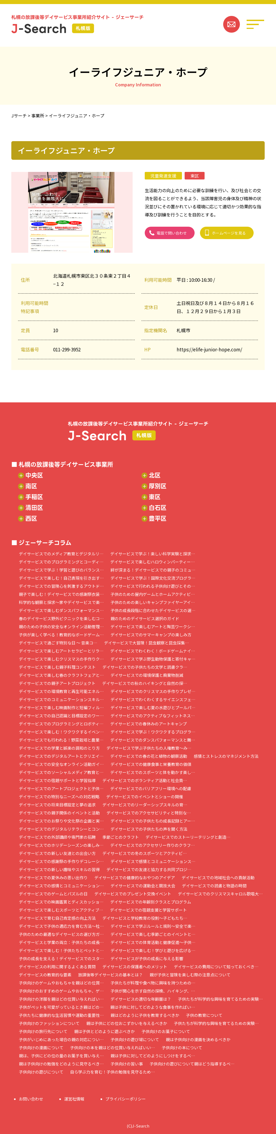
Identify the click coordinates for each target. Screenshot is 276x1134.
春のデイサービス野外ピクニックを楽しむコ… (61, 618)
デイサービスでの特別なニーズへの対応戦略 (59, 796)
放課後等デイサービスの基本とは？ (110, 974)
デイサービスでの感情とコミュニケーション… (61, 885)
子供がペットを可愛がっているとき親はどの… (61, 1007)
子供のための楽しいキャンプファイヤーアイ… (153, 602)
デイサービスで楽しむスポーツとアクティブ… (61, 910)
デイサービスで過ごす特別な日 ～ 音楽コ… (58, 643)
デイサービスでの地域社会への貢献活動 (218, 877)
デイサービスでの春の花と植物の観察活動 (148, 756)
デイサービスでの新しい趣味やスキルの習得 (59, 869)
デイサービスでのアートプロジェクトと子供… (61, 788)
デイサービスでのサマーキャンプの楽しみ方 (151, 634)
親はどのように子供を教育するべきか (145, 1015)
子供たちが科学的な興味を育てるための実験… (220, 999)
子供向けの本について (182, 1047)
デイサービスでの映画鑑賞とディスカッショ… (61, 902)
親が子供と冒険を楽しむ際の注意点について (190, 974)
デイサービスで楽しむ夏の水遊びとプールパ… (153, 707)
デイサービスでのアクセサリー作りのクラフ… (152, 845)
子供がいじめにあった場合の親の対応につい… (61, 1039)
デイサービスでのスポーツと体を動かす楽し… (152, 772)
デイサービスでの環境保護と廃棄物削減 (147, 675)
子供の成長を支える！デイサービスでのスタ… (61, 958)
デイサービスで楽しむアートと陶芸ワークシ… (153, 626)
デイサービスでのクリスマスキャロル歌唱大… (220, 894)
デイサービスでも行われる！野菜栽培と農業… (61, 740)
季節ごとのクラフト (120, 837)
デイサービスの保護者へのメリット (134, 966)
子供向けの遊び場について (135, 1039)
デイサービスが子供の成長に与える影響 (147, 958)
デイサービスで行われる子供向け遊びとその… (153, 586)
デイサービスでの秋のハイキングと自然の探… (144, 683)
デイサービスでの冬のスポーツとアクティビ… (144, 853)
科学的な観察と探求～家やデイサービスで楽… (61, 602)
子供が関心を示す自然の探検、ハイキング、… (153, 991)
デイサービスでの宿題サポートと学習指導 (57, 780)
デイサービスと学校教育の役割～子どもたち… (144, 918)
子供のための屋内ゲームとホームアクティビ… (153, 594)
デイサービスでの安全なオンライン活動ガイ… (61, 764)
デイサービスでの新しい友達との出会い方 (57, 853)
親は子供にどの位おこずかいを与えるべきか (126, 1023)
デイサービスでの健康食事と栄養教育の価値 (151, 764)
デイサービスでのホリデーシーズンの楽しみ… (61, 845)
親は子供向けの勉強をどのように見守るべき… (61, 1064)
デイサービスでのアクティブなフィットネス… (153, 715)
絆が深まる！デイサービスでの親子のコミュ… (153, 570)
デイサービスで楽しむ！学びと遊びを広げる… (153, 950)
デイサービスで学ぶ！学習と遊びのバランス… (61, 570)
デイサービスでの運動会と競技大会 (143, 885)
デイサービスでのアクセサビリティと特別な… (148, 813)
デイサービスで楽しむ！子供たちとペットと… (61, 950)
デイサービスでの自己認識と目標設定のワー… (61, 715)
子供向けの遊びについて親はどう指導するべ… (192, 1064)
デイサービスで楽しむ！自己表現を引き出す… (61, 578)
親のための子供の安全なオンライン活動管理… (61, 626)
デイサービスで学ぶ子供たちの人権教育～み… (148, 748)
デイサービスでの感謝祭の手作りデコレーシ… (61, 861)
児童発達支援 (163, 175)
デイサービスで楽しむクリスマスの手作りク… (61, 659)
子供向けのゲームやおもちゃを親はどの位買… (61, 983)
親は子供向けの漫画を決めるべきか (198, 1039)
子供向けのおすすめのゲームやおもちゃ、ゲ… (61, 991)
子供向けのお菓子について (166, 1031)
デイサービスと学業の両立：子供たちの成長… (61, 942)
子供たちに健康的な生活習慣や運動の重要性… (61, 1015)
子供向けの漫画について (41, 1047)
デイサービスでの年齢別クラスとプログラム (150, 902)
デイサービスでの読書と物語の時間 (214, 885)
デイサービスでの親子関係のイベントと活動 (59, 813)
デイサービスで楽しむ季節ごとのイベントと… (153, 934)
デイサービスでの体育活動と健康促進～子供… (153, 942)
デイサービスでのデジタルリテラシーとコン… (61, 829)
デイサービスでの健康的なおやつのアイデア (134, 877)
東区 (194, 175)
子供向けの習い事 (127, 1064)
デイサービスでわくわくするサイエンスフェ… (153, 699)
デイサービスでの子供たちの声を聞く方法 (149, 829)
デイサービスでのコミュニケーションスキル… (61, 699)
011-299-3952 (67, 349)
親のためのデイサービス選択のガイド (145, 618)
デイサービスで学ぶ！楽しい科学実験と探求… (152, 553)
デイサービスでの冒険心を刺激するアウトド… (61, 586)
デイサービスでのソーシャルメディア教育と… (61, 772)
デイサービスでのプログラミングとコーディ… (61, 562)
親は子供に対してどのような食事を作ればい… (152, 1007)
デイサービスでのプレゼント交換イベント (132, 894)
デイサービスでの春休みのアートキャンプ (148, 723)
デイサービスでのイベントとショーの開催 (144, 796)
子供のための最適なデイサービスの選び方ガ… (61, 934)
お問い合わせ (31, 1099)
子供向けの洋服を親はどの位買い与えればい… (61, 999)
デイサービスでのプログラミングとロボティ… (61, 723)
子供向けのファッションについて (49, 1023)
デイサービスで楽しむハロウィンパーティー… (152, 562)
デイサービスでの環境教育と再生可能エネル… (61, 691)
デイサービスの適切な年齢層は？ (141, 999)
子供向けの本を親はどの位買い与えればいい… (112, 1047)
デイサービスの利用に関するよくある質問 (57, 966)
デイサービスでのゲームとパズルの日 (53, 894)
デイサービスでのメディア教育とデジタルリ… (61, 553)
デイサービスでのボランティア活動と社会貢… (144, 780)
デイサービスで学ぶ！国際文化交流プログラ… (153, 578)
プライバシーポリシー (125, 1099)
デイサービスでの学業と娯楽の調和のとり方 (59, 748)
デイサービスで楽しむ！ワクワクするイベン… (61, 732)
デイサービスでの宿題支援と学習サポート (148, 910)
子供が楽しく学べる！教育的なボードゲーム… (61, 634)
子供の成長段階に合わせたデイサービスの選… (153, 610)
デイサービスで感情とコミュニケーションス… (153, 861)
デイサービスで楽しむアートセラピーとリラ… (61, 651)
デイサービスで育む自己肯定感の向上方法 (57, 918)
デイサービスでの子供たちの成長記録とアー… (153, 821)
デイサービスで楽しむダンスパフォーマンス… (61, 610)
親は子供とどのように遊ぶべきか (104, 1031)
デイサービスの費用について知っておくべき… (216, 966)
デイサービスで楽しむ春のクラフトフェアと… (61, 675)
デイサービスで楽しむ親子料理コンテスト (57, 667)
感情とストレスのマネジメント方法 (226, 756)
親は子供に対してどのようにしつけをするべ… (153, 1055)
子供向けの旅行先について (43, 1031)
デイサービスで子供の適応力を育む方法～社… (61, 926)
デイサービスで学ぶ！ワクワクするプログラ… (153, 732)
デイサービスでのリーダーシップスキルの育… (144, 804)
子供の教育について (204, 1015)
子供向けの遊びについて (41, 1072)
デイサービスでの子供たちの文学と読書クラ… (144, 667)
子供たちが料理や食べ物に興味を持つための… (153, 983)
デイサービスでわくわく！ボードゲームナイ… (152, 651)
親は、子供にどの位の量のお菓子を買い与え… (61, 1055)
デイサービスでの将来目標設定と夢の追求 (57, 804)
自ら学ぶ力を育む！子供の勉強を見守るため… (112, 1072)
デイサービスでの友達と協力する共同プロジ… (148, 869)
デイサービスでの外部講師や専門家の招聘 (57, 837)
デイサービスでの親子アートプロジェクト (57, 683)
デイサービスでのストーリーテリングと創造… (188, 837)
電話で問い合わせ (172, 233)
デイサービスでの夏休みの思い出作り (53, 877)
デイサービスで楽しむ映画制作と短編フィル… (61, 707)
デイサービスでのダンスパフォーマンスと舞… (152, 740)
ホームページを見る (229, 233)
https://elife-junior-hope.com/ (209, 349)
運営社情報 (74, 1099)
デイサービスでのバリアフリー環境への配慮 (150, 788)
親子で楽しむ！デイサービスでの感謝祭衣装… (61, 594)
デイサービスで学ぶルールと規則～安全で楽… (153, 926)
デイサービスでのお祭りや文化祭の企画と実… (61, 821)
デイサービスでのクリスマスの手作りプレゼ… (153, 691)
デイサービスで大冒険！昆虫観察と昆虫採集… (146, 643)
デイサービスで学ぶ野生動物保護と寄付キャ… (153, 659)
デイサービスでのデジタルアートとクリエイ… (61, 756)
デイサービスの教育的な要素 (45, 974)
